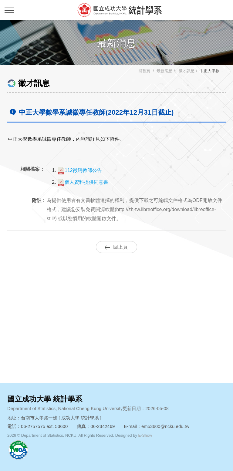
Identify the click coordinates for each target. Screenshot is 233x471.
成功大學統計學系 (119, 10)
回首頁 (144, 71)
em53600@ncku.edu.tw (165, 426)
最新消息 (164, 71)
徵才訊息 (185, 71)
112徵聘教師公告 (79, 170)
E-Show (145, 435)
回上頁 (120, 247)
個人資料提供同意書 (82, 182)
